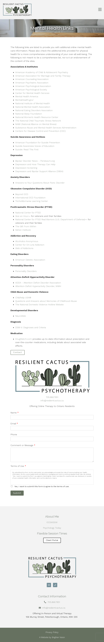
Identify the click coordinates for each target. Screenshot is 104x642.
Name (15, 412)
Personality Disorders (26, 271)
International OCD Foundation (30, 197)
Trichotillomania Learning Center (31, 201)
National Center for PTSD (28, 212)
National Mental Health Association (32, 107)
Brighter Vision (58, 637)
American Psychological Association (33, 86)
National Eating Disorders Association (34, 110)
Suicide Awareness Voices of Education (34, 146)
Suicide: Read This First (26, 149)
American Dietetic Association (30, 259)
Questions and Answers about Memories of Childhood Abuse (46, 301)
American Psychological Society (31, 89)
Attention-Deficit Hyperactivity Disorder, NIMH (38, 286)
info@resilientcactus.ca (52, 400)
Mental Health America (26, 96)
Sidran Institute (23, 230)
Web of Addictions (24, 248)
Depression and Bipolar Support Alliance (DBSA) (39, 171)
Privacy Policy (52, 632)
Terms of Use (18, 466)
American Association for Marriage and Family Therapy (42, 76)
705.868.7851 (52, 397)
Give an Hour (21, 216)
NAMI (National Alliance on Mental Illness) (35, 124)
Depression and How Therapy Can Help (35, 164)
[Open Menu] (100, 10)
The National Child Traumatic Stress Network (38, 120)
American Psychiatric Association (31, 82)
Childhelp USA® (23, 297)
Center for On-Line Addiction (29, 244)
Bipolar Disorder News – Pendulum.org (35, 161)
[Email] (49, 585)
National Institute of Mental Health (32, 103)
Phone (14, 434)
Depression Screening (26, 168)
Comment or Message (23, 445)
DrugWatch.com (23, 339)
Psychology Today (52, 528)
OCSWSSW (52, 522)
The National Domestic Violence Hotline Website (39, 304)
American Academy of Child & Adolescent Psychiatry (41, 72)
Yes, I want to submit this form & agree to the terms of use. (41, 486)
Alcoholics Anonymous (26, 241)
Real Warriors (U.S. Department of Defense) (63, 219)
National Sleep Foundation (28, 113)
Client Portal (52, 540)
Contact (17, 352)
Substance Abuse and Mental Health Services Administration (45, 127)
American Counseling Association (32, 79)
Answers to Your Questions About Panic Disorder (40, 182)
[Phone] (55, 585)
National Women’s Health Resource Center (36, 117)
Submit (17, 493)
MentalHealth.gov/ (24, 100)
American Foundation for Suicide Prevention (37, 142)
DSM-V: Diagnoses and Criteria (30, 327)
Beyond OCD (21, 194)
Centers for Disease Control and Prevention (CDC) (40, 131)
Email (14, 423)
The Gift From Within (25, 226)
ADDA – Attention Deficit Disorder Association (38, 282)
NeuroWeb (20, 316)
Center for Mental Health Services (32, 93)
